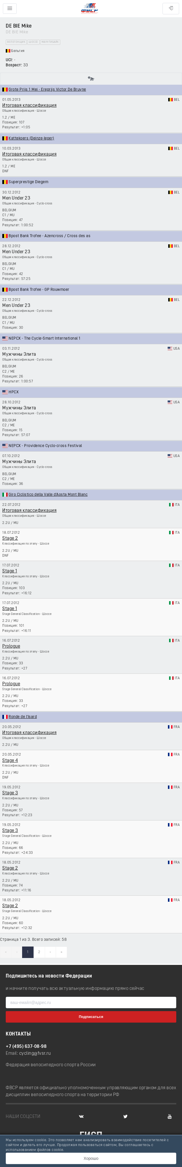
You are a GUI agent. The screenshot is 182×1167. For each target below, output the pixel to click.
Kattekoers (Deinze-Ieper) (31, 138)
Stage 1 (9, 571)
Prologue (11, 646)
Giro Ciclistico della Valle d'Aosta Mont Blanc (48, 495)
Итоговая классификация (29, 105)
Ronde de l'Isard (23, 717)
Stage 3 (10, 793)
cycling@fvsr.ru (35, 1053)
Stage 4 (10, 760)
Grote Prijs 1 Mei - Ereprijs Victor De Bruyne (47, 90)
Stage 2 (10, 538)
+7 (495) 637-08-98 (26, 1046)
